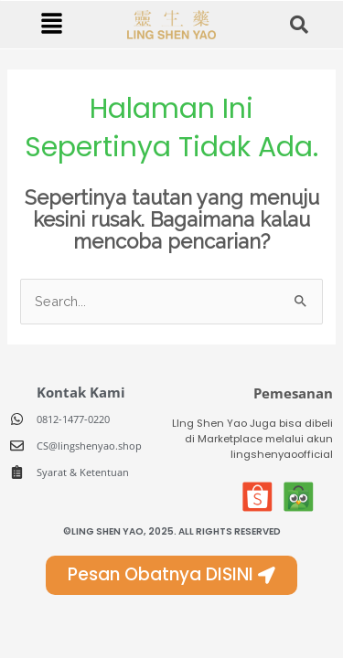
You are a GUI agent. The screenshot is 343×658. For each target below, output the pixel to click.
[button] (51, 24)
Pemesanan (293, 393)
